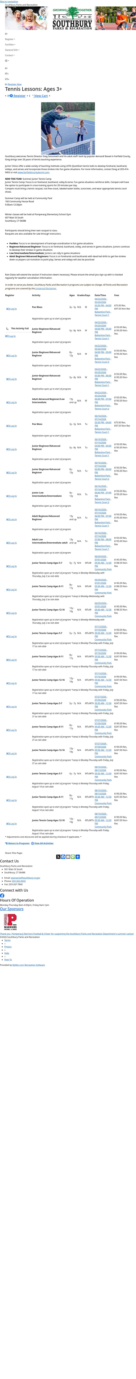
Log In (11, 308)
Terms (7, 940)
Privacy (7, 946)
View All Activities (42, 843)
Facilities (9, 44)
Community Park (103, 569)
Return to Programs (17, 843)
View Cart (38, 96)
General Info (11, 49)
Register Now (15, 84)
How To (8, 959)
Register (9, 39)
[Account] (12, 60)
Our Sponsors (12, 908)
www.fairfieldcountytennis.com (33, 172)
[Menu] (7, 79)
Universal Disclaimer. (46, 288)
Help (6, 953)
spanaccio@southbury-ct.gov (25, 877)
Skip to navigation (9, 1)
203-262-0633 (19, 881)
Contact (9, 55)
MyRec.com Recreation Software (28, 965)
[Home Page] (12, 33)
